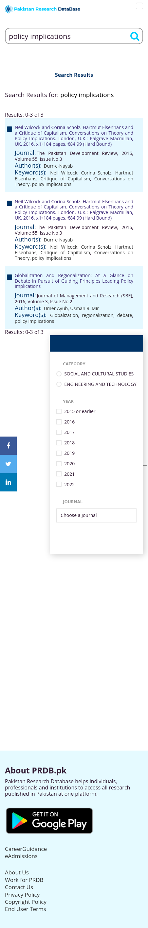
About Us (17, 872)
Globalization (64, 315)
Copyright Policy (25, 901)
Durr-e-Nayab (58, 166)
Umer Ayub (56, 308)
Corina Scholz (96, 173)
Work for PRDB (24, 880)
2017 (69, 432)
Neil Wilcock (63, 173)
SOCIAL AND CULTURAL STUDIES (99, 374)
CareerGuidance (26, 849)
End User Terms (25, 909)
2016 (69, 422)
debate (124, 315)
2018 (69, 443)
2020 (69, 464)
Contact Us (19, 887)
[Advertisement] (74, 628)
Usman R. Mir (84, 308)
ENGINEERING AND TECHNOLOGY (100, 384)
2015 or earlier (79, 411)
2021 (69, 474)
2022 (69, 485)
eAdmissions (21, 856)
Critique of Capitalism (65, 178)
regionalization (97, 315)
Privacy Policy (22, 894)
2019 (69, 453)
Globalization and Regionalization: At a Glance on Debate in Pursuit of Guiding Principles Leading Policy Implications (74, 281)
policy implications (51, 184)
